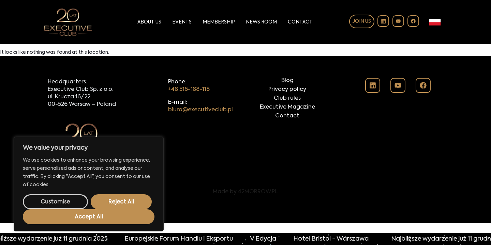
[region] (89, 184)
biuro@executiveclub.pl (200, 110)
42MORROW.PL (258, 192)
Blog (287, 80)
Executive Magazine (287, 107)
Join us (362, 21)
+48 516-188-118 (189, 89)
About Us (149, 22)
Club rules (287, 98)
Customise (55, 202)
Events (182, 22)
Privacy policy (287, 89)
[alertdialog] (245, 239)
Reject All (121, 202)
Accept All (89, 217)
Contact (300, 22)
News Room (261, 22)
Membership (219, 22)
